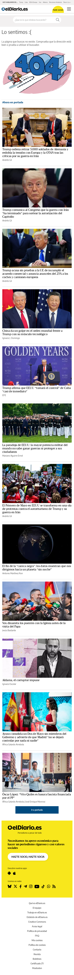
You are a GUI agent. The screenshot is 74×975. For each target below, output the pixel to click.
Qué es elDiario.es (37, 903)
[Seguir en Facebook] (20, 886)
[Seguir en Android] (9, 873)
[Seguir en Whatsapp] (48, 886)
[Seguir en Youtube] (37, 886)
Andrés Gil (7, 160)
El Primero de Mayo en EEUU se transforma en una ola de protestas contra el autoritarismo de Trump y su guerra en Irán (37, 509)
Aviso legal (37, 926)
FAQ (37, 935)
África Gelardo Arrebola (13, 744)
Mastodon (37, 968)
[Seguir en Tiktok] (43, 886)
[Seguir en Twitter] (15, 886)
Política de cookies (37, 945)
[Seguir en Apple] (14, 873)
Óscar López (67, 2)
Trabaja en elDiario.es (37, 912)
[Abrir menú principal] (69, 9)
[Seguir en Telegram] (25, 886)
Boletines (37, 959)
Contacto (37, 949)
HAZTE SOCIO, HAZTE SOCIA (27, 856)
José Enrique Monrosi (35, 801)
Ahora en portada (12, 102)
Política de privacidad (37, 931)
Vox (40, 2)
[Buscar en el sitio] (33, 20)
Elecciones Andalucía (55, 2)
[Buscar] (57, 20)
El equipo (37, 908)
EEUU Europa (33, 2)
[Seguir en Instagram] (30, 886)
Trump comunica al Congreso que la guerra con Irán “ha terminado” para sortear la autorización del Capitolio (35, 213)
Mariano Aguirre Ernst (12, 455)
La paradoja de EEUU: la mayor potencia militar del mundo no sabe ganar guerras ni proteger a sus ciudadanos (35, 448)
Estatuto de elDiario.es (37, 917)
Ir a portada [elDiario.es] (37, 810)
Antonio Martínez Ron (12, 573)
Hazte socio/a (58, 10)
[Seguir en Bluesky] (9, 886)
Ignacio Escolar (9, 684)
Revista (37, 954)
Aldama (45, 2)
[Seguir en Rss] (54, 886)
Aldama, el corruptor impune (21, 680)
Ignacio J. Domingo (11, 338)
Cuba (26, 2)
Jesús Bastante (9, 630)
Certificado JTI (37, 963)
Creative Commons (37, 921)
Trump (21, 2)
